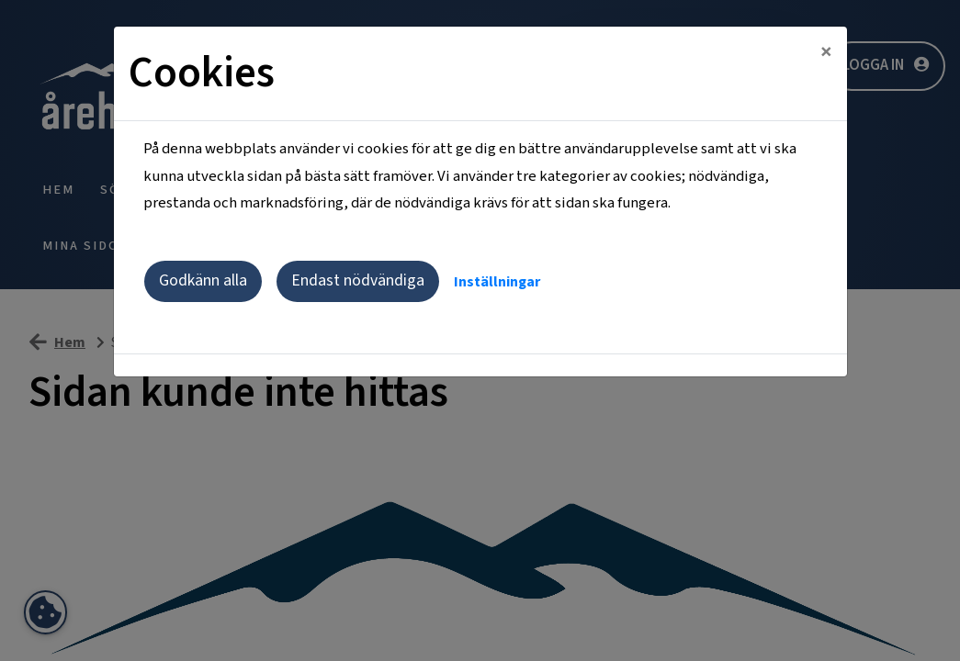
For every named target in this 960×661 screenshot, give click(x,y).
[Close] (826, 52)
